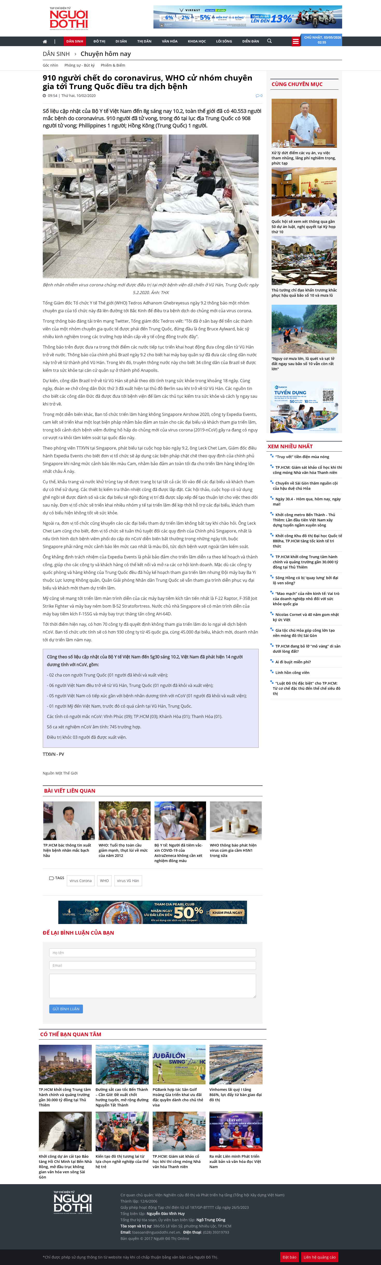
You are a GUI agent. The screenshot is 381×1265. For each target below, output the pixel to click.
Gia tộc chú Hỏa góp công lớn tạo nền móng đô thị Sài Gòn (304, 633)
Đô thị (99, 41)
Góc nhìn (50, 65)
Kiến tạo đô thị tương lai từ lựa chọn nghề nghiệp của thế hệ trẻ (122, 1161)
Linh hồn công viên (292, 672)
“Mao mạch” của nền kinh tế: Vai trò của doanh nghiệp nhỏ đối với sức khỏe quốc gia (306, 598)
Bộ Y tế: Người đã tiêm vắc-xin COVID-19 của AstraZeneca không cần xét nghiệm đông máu (178, 853)
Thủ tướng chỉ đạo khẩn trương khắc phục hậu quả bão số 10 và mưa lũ (304, 293)
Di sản (121, 41)
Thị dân (144, 41)
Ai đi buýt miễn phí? (293, 661)
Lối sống (224, 41)
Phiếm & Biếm (113, 65)
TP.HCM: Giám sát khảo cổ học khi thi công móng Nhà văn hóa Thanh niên (177, 1161)
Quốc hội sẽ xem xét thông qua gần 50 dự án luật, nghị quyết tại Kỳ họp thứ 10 (304, 226)
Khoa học (197, 41)
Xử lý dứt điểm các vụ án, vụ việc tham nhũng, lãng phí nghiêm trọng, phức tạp (304, 158)
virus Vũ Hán (128, 880)
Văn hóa (170, 41)
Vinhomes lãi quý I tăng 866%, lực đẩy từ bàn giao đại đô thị (235, 1094)
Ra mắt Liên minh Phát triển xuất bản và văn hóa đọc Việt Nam (235, 1161)
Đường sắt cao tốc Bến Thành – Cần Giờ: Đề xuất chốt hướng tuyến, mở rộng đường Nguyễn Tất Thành (122, 1097)
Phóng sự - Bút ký (80, 65)
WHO (104, 880)
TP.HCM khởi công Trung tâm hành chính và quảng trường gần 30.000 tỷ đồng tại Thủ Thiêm (65, 1097)
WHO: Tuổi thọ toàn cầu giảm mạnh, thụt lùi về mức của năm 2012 (123, 850)
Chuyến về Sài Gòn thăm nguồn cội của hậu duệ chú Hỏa (305, 486)
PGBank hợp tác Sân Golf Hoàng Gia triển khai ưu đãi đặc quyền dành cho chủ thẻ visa (178, 1097)
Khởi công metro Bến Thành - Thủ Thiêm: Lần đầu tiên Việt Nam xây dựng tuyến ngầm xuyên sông (304, 520)
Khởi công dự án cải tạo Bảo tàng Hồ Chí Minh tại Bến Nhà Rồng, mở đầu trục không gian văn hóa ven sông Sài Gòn (65, 1166)
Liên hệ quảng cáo (320, 1257)
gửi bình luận (66, 1008)
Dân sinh (74, 41)
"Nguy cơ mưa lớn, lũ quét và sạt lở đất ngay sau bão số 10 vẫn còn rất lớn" (303, 363)
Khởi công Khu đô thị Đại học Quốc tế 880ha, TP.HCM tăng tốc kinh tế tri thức (307, 541)
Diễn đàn (250, 41)
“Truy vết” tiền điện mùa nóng (302, 456)
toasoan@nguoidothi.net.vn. (156, 1232)
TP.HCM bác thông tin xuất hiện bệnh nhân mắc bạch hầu (67, 850)
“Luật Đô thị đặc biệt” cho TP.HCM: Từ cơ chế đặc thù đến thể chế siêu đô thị (307, 688)
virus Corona (81, 880)
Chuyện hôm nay (105, 53)
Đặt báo (289, 1257)
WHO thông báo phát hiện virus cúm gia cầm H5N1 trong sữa (233, 850)
